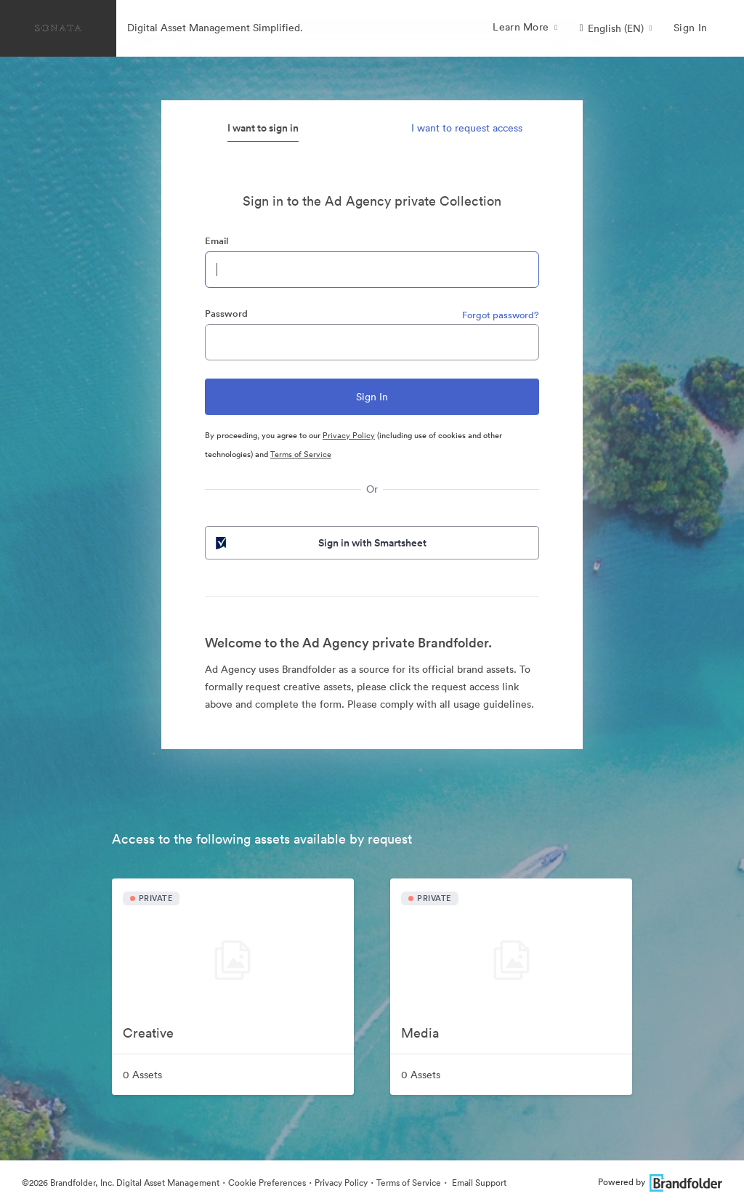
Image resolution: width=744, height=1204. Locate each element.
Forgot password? (500, 315)
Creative (148, 1033)
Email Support (478, 1182)
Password (226, 313)
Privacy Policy (349, 435)
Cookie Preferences (267, 1182)
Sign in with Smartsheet (319, 543)
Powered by (660, 1182)
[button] (615, 28)
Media (420, 1033)
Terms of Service (300, 454)
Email (216, 241)
